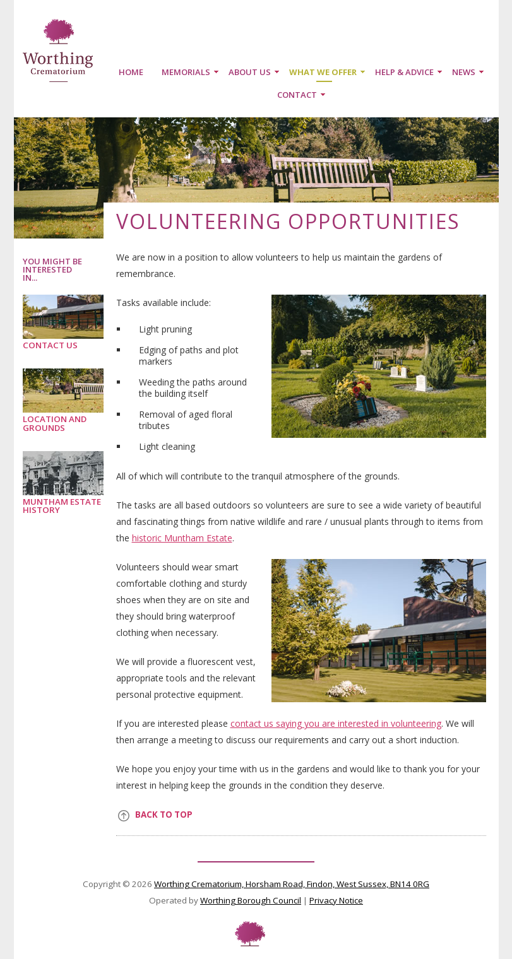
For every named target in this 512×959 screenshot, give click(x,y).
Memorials (186, 72)
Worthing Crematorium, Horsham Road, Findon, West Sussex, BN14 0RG (291, 884)
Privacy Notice (336, 900)
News (463, 72)
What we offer (323, 72)
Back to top (164, 814)
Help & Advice (404, 72)
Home (131, 72)
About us (250, 72)
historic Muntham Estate (182, 538)
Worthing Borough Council (250, 900)
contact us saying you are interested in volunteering (335, 723)
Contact (297, 94)
